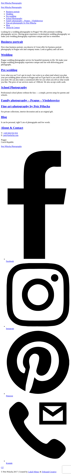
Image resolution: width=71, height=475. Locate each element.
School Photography (14, 18)
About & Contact (13, 27)
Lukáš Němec (33, 472)
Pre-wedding (11, 16)
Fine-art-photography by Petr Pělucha (21, 23)
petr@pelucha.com (10, 135)
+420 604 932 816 (10, 133)
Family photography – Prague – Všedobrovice (24, 21)
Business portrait (13, 12)
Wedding (9, 14)
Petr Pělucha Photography (11, 3)
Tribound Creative (49, 472)
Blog (8, 25)
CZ (2, 467)
